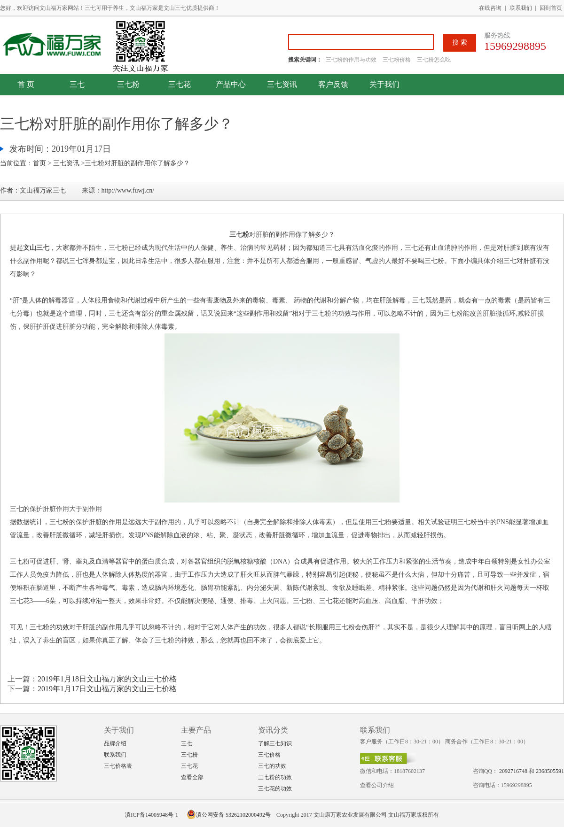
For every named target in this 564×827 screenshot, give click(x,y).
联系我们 (520, 8)
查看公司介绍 (377, 785)
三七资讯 (282, 84)
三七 (77, 84)
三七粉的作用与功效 (352, 59)
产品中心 (231, 84)
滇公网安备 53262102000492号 (229, 815)
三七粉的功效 (49, 627)
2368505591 (550, 771)
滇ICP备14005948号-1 (151, 815)
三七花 (179, 84)
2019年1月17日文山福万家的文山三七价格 (107, 689)
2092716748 (513, 771)
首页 (39, 163)
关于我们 (384, 84)
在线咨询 (490, 8)
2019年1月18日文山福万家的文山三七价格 (107, 679)
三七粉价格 (397, 59)
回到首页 (551, 8)
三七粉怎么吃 (434, 59)
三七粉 (128, 84)
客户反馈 (333, 84)
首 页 (25, 84)
